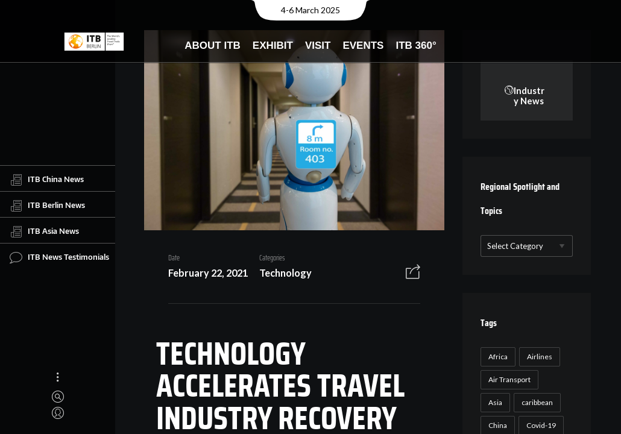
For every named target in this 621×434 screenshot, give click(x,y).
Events (362, 45)
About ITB (212, 45)
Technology (285, 272)
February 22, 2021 (208, 272)
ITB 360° (416, 45)
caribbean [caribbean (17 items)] (537, 402)
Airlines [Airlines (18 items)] (539, 356)
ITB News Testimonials (59, 257)
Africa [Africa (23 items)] (498, 356)
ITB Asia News (44, 231)
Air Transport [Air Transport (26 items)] (509, 379)
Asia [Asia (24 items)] (495, 402)
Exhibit (273, 45)
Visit (318, 45)
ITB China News (47, 179)
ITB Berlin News (47, 205)
